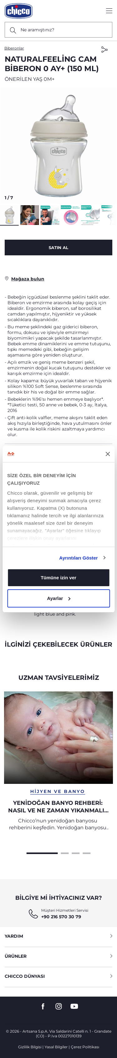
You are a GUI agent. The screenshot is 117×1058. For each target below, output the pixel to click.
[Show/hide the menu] (109, 11)
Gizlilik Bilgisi (29, 1047)
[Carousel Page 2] (65, 852)
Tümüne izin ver (58, 577)
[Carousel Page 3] (76, 852)
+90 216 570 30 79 (61, 917)
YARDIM (58, 936)
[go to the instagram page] (58, 1006)
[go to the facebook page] (43, 1006)
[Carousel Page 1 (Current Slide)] (42, 852)
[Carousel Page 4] (86, 852)
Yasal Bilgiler (56, 1047)
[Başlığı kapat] (107, 454)
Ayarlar (59, 598)
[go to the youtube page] (74, 1006)
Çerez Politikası (85, 1047)
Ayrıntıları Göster (78, 557)
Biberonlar (14, 48)
